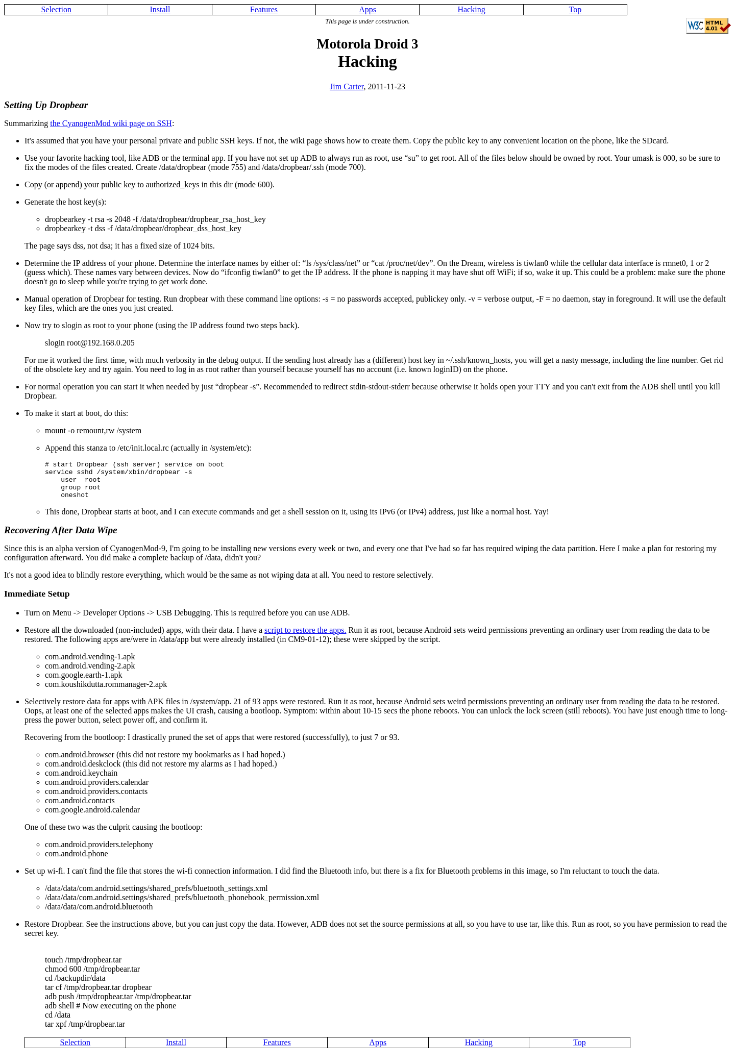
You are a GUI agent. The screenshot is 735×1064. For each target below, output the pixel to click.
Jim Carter (346, 86)
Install (160, 9)
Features (264, 9)
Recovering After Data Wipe (60, 537)
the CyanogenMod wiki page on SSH (111, 123)
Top (575, 9)
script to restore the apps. (305, 637)
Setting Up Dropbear (46, 105)
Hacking (471, 9)
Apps (367, 9)
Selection (56, 9)
